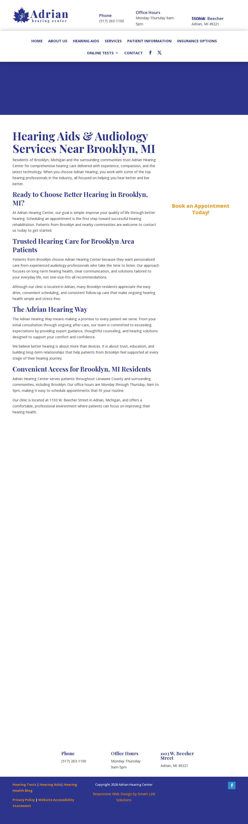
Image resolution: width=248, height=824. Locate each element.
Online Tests (100, 53)
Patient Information (149, 41)
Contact (133, 53)
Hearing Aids (86, 41)
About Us (57, 41)
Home (37, 41)
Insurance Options (197, 41)
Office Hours (148, 12)
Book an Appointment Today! (200, 209)
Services (113, 41)
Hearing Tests (24, 784)
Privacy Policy (24, 799)
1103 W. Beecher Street (208, 18)
